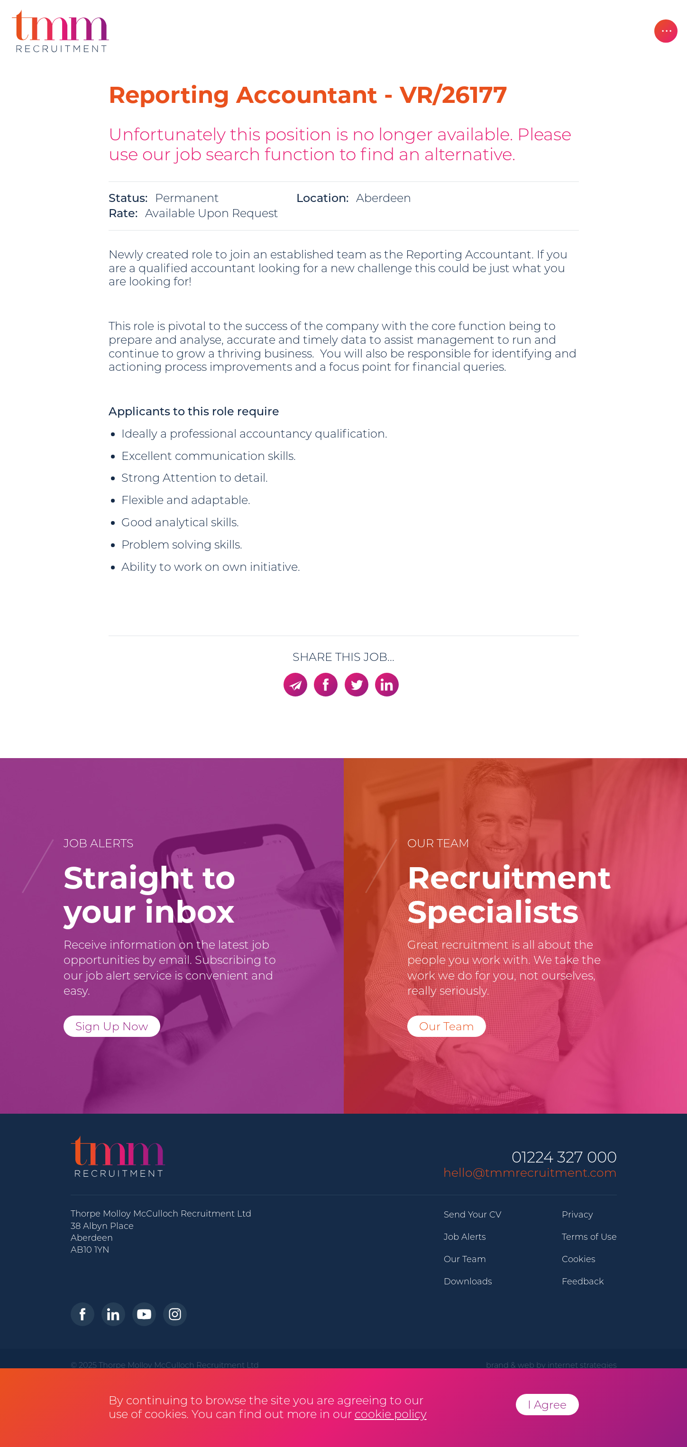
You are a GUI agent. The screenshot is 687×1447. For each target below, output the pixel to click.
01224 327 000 (564, 1157)
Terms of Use (589, 1237)
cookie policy (391, 1414)
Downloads (468, 1281)
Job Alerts (465, 1237)
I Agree (547, 1404)
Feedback (583, 1281)
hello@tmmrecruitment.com (530, 1172)
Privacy (577, 1214)
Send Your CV (472, 1214)
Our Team (446, 1026)
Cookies (578, 1259)
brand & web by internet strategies (551, 1365)
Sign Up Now (111, 1026)
